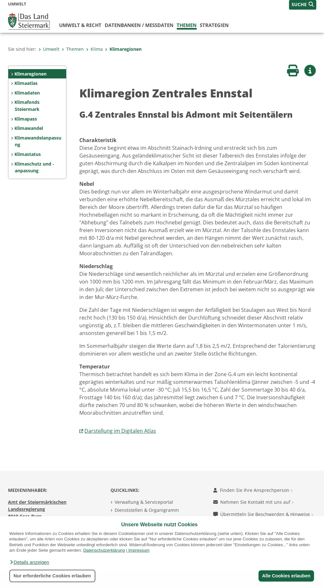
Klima (94, 49)
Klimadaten (27, 93)
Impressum (139, 550)
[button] (29, 562)
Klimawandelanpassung (37, 141)
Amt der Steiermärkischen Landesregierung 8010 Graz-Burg (37, 509)
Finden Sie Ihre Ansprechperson (253, 490)
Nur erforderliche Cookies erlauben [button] (52, 575)
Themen (187, 25)
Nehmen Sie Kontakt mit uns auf (253, 502)
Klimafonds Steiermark (26, 105)
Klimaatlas (26, 83)
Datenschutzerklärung (104, 550)
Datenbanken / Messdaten (139, 25)
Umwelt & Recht (80, 25)
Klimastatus (27, 154)
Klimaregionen (123, 49)
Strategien (214, 25)
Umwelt (49, 49)
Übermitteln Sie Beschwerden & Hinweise (263, 514)
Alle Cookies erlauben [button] (286, 575)
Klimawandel (28, 128)
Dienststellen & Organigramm (147, 510)
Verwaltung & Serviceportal (144, 502)
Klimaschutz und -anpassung (34, 167)
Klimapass (25, 119)
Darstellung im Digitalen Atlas (120, 430)
